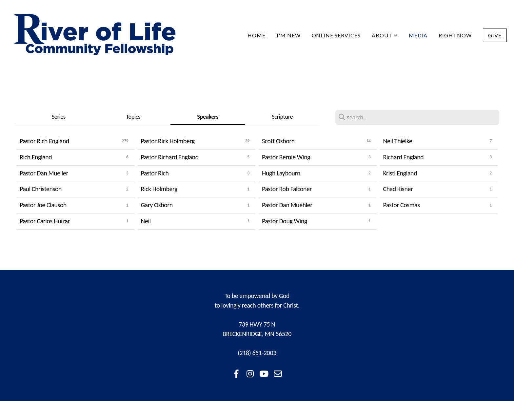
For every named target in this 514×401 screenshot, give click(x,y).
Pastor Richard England (170, 157)
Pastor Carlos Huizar (45, 221)
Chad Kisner (398, 189)
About (385, 35)
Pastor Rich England (44, 141)
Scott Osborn (278, 141)
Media (418, 35)
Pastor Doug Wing (284, 221)
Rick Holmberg (159, 189)
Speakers (207, 116)
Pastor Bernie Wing (286, 157)
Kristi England (400, 173)
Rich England (36, 157)
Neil (146, 221)
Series (59, 116)
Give (495, 35)
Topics (133, 116)
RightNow (455, 35)
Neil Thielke (397, 141)
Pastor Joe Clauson (43, 205)
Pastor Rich (155, 173)
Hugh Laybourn (281, 173)
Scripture (282, 116)
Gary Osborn (157, 205)
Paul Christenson (41, 189)
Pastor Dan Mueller (44, 173)
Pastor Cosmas (401, 205)
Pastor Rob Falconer (287, 189)
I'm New (289, 35)
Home (256, 35)
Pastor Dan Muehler (287, 205)
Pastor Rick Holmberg (168, 141)
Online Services (336, 35)
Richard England (403, 157)
